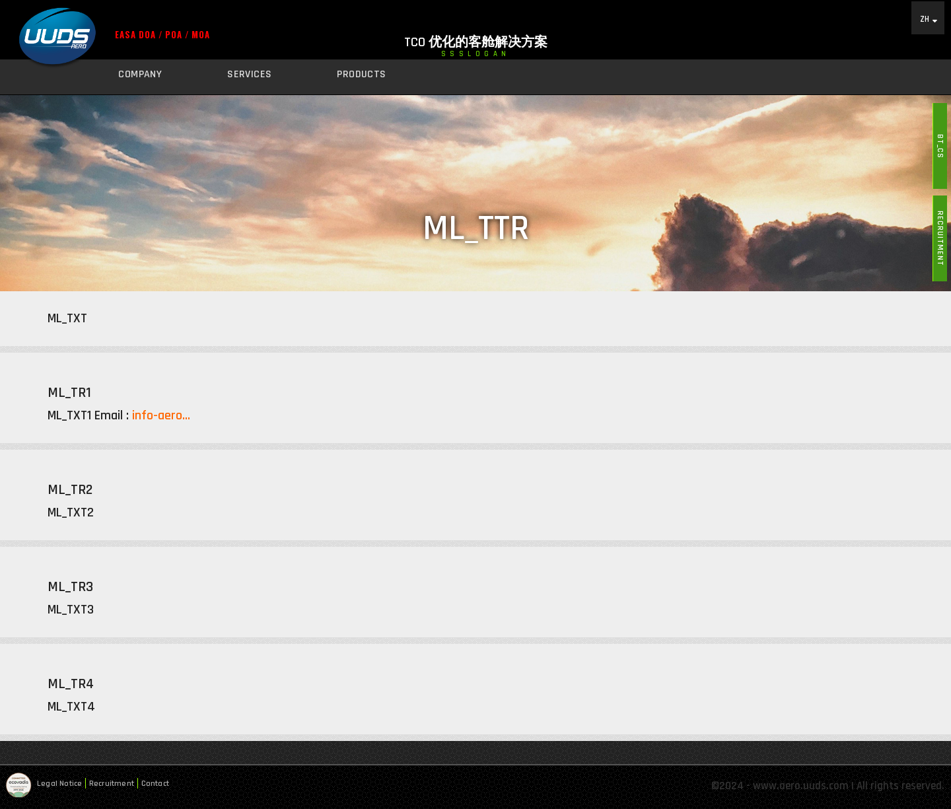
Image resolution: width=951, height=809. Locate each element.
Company (140, 74)
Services (249, 74)
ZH (925, 19)
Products (361, 74)
